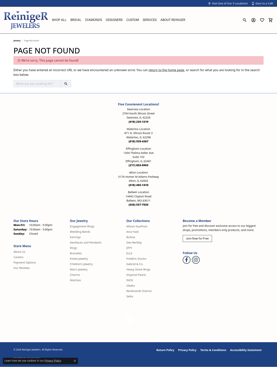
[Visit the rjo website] (143, 319)
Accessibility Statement (246, 350)
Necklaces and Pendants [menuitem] (85, 242)
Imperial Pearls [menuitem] (136, 275)
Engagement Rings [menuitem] (82, 226)
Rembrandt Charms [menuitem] (139, 291)
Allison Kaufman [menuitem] (137, 226)
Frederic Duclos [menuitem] (136, 258)
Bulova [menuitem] (130, 237)
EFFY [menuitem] (129, 248)
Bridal (75, 20)
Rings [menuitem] (73, 248)
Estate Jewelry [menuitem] (79, 258)
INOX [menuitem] (129, 280)
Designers (114, 20)
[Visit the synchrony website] (162, 319)
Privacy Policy (187, 350)
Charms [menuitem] (75, 275)
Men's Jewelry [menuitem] (79, 269)
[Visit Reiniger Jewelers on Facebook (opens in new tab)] (186, 260)
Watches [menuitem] (75, 280)
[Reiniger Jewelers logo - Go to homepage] (26, 20)
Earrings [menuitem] (75, 237)
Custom (132, 20)
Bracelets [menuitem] (76, 253)
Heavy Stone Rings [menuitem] (138, 269)
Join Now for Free (197, 238)
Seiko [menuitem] (129, 296)
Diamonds (93, 20)
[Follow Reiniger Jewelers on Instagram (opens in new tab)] (196, 260)
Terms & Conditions (213, 350)
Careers (18, 257)
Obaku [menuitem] (130, 285)
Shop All (59, 20)
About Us (19, 252)
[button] (228, 3)
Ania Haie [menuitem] (132, 232)
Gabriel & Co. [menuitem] (135, 264)
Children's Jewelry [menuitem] (81, 264)
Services (150, 20)
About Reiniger (172, 20)
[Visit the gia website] (111, 319)
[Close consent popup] (75, 361)
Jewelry (17, 40)
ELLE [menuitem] (129, 253)
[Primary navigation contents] (145, 20)
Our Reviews (21, 268)
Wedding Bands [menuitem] (80, 232)
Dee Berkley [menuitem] (134, 242)
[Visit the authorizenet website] (129, 319)
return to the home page (166, 70)
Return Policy (165, 350)
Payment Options (24, 262)
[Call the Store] (139, 121)
